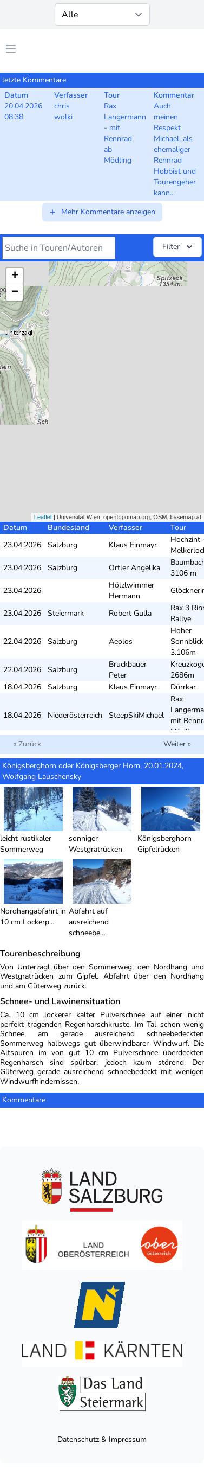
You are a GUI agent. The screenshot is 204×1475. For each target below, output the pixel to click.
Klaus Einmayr (133, 545)
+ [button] (14, 276)
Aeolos (121, 641)
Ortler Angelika (134, 568)
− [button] (14, 292)
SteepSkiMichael (136, 715)
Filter (178, 246)
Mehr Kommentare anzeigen (101, 212)
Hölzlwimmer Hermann (131, 590)
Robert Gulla (130, 613)
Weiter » (177, 744)
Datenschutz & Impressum (102, 1439)
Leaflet (43, 517)
